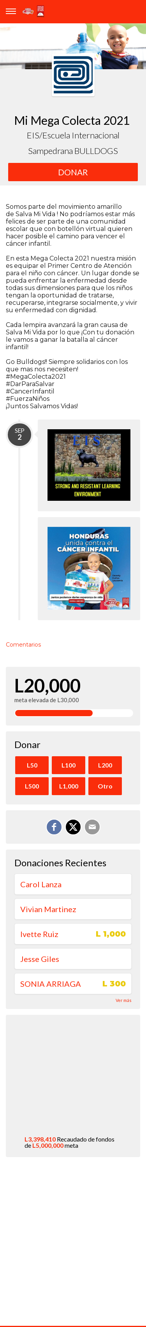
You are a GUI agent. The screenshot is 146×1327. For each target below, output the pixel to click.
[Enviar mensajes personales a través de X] (73, 827)
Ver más (124, 1000)
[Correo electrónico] (92, 827)
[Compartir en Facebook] (54, 827)
